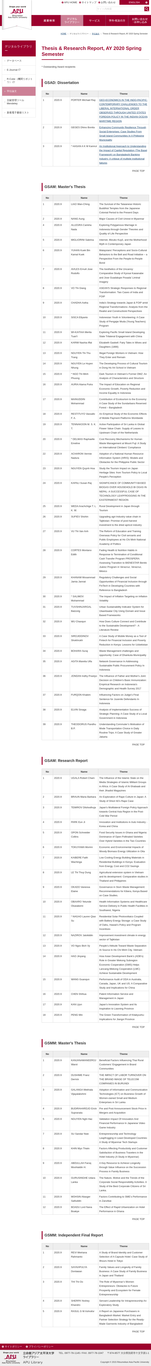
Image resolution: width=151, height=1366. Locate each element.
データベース (14, 60)
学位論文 (95, 34)
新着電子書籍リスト (18, 112)
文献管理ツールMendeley (15, 102)
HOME (63, 34)
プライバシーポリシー (41, 1346)
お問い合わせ (108, 2)
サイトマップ (89, 2)
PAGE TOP (138, 170)
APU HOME (70, 2)
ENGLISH (134, 2)
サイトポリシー (13, 1346)
